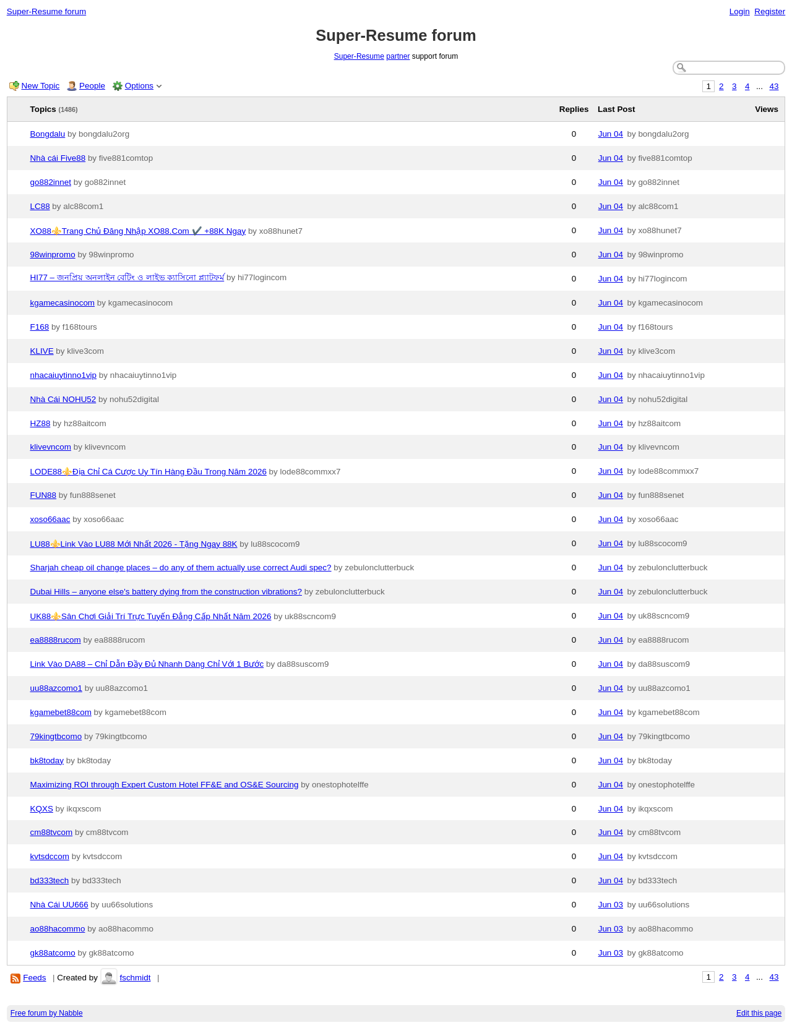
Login (740, 11)
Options (139, 85)
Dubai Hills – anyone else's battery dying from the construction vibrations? (166, 591)
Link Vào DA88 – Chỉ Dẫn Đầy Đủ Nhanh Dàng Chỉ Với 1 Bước (147, 664)
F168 (40, 327)
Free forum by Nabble (47, 1013)
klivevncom (50, 447)
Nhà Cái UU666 (59, 904)
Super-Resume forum (46, 11)
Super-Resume (359, 56)
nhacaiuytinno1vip (63, 375)
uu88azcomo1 (56, 688)
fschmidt (134, 977)
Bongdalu (48, 134)
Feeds (34, 977)
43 (774, 86)
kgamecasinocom (62, 302)
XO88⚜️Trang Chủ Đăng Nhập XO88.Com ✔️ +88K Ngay (138, 231)
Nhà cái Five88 (58, 158)
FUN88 (43, 495)
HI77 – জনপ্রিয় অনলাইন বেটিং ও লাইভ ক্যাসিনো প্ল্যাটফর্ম (127, 277)
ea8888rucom (55, 640)
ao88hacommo (57, 928)
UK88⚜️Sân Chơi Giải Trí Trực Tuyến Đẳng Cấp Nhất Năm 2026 (151, 616)
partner (398, 56)
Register (769, 11)
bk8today (47, 760)
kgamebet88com (61, 712)
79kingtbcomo (56, 736)
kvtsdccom (49, 856)
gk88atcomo (52, 952)
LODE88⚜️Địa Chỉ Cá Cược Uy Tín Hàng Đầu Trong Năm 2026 (148, 471)
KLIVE (42, 351)
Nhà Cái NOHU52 (63, 399)
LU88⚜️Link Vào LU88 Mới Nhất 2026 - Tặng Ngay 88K (134, 544)
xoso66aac (50, 519)
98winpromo (52, 254)
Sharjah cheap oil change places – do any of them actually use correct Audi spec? (181, 567)
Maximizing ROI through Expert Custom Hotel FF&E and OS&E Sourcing (164, 784)
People (92, 85)
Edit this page (758, 1013)
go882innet (51, 182)
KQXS (41, 808)
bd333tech (49, 880)
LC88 (40, 206)
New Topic (41, 85)
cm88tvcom (51, 832)
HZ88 (40, 423)
